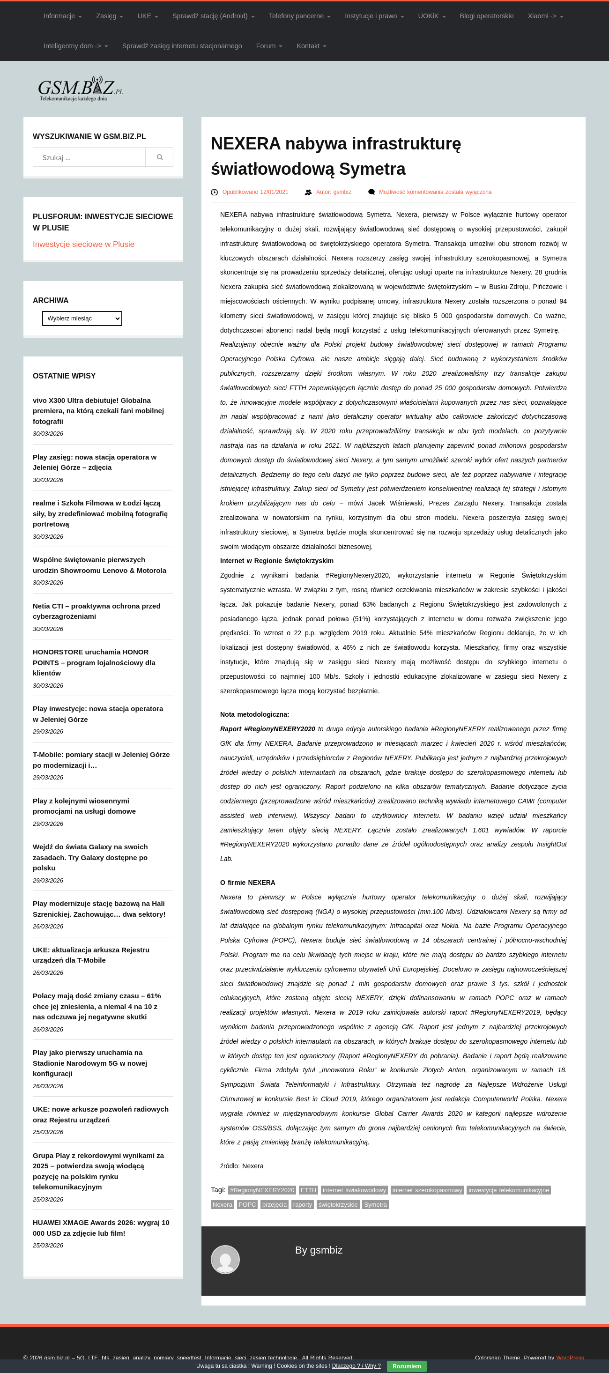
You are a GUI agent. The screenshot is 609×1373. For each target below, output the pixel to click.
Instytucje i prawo (371, 16)
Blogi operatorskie (487, 16)
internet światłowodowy (354, 1190)
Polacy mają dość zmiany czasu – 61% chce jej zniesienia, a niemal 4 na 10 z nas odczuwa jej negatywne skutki (97, 1006)
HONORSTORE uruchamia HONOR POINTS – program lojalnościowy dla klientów (94, 662)
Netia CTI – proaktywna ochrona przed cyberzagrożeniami (97, 611)
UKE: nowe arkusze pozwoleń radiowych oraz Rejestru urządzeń (101, 1114)
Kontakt (308, 46)
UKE (144, 16)
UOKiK (428, 16)
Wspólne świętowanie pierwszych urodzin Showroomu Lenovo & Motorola (99, 565)
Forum (266, 46)
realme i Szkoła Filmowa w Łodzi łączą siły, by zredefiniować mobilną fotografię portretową (100, 513)
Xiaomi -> (542, 16)
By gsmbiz (318, 1250)
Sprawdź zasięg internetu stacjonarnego (182, 46)
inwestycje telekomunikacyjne (508, 1190)
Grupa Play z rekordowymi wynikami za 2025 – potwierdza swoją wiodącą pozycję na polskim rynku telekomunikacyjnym (98, 1171)
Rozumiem (407, 1366)
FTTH (308, 1190)
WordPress (570, 1358)
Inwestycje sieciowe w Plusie (83, 244)
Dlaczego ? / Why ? (356, 1366)
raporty (302, 1204)
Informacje (59, 16)
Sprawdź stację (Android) (210, 16)
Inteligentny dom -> (72, 46)
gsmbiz (344, 192)
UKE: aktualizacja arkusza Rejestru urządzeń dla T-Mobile (91, 955)
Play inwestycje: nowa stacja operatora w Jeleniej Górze (98, 714)
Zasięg (106, 16)
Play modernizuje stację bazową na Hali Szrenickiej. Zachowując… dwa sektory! (99, 908)
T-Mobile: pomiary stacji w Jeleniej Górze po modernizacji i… (101, 759)
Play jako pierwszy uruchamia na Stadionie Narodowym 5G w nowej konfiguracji (90, 1062)
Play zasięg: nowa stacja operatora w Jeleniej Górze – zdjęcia (94, 462)
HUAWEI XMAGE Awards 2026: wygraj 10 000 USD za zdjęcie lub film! (101, 1227)
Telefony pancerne (296, 16)
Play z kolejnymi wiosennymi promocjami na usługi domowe (84, 806)
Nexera (222, 1204)
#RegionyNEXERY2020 (262, 1190)
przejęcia (274, 1204)
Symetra (375, 1204)
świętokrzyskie (338, 1204)
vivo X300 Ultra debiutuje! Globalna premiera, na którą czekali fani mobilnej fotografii (98, 410)
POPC (247, 1204)
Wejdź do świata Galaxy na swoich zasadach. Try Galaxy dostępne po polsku (90, 857)
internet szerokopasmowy (427, 1190)
